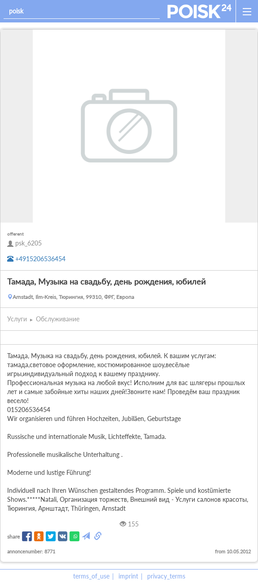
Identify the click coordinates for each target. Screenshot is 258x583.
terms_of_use (91, 576)
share (13, 536)
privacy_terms (166, 576)
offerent (15, 234)
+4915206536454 (36, 259)
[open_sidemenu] (247, 11)
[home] (199, 11)
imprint (128, 576)
